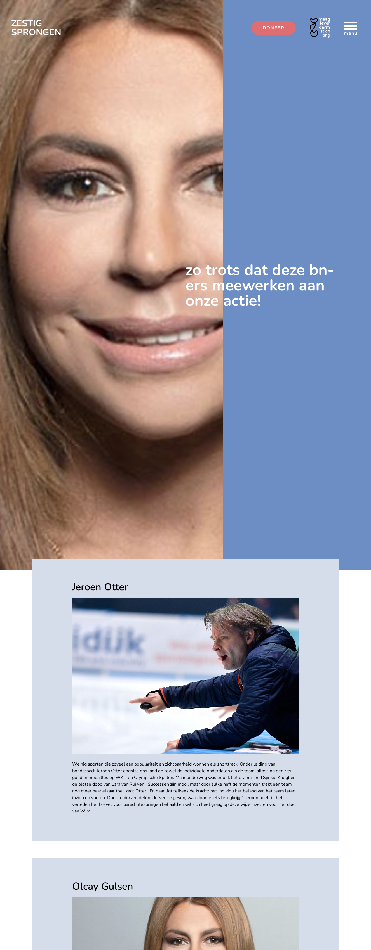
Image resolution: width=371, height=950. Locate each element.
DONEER (274, 28)
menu (350, 28)
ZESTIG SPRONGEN (36, 28)
